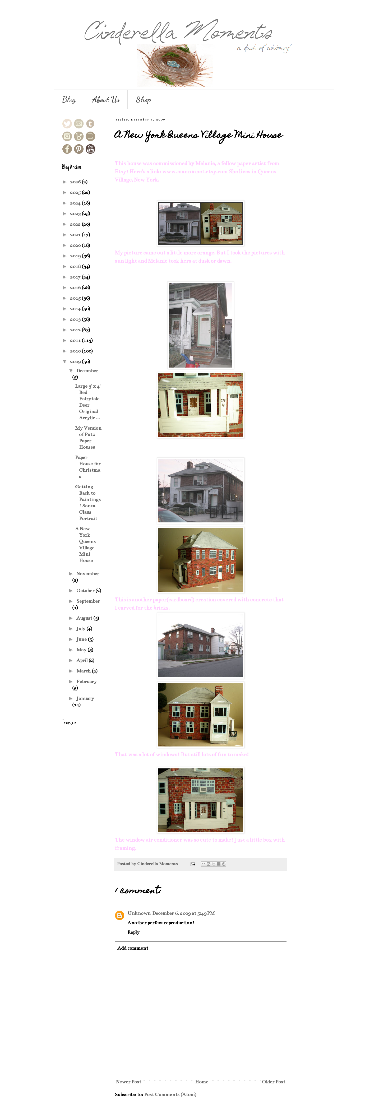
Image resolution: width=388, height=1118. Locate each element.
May (81, 650)
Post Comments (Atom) (170, 1094)
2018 (76, 266)
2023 (76, 213)
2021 (76, 235)
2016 (76, 287)
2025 (76, 192)
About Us (105, 99)
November (87, 574)
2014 (76, 309)
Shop (143, 99)
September (88, 601)
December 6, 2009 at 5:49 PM (183, 913)
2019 (76, 256)
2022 (76, 224)
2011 (76, 340)
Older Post (273, 1082)
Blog (69, 99)
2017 (76, 277)
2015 (76, 298)
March (84, 671)
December (87, 371)
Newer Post (128, 1082)
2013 (76, 319)
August (84, 618)
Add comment (132, 948)
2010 (76, 351)
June (82, 639)
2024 (76, 203)
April (82, 660)
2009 (76, 361)
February (86, 681)
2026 (76, 182)
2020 (76, 245)
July (81, 629)
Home (201, 1082)
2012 (76, 330)
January (85, 698)
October (85, 590)
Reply (133, 932)
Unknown (139, 913)
